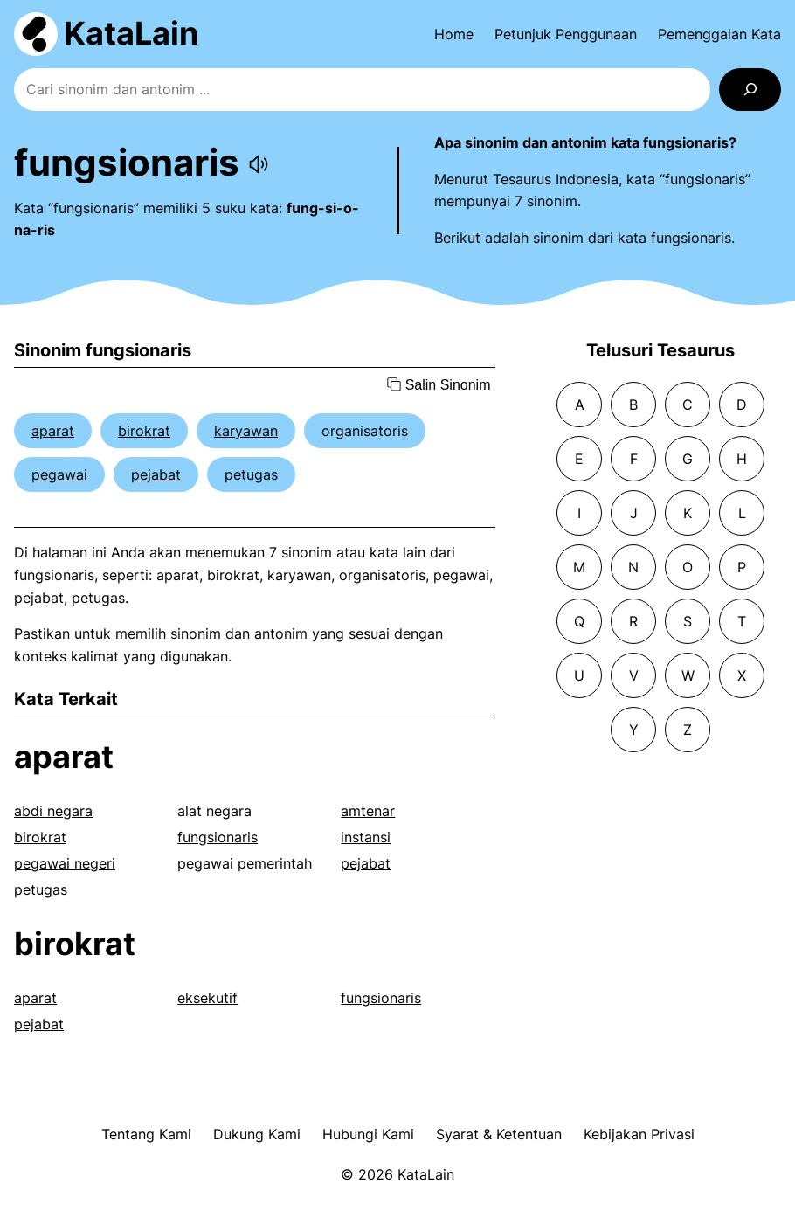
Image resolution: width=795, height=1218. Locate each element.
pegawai (59, 474)
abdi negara (53, 811)
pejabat (156, 474)
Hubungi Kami (368, 1134)
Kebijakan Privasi (639, 1134)
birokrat (144, 430)
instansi (366, 837)
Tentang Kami (146, 1134)
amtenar (368, 811)
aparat (52, 430)
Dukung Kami (257, 1134)
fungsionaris (217, 837)
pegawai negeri (64, 863)
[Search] (750, 89)
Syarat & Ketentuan (499, 1134)
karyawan (246, 430)
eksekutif (207, 998)
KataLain (131, 33)
